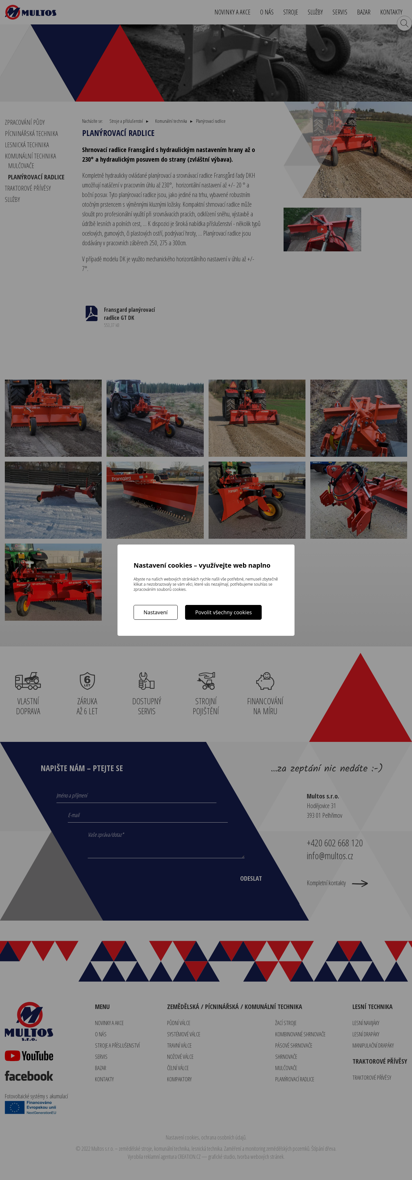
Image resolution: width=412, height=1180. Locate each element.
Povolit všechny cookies (223, 612)
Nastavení (156, 612)
